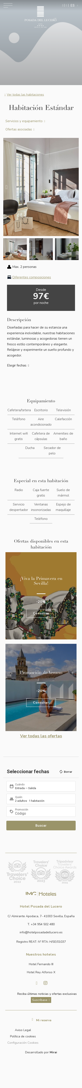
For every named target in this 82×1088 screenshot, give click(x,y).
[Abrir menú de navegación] (7, 5)
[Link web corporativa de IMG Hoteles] (41, 894)
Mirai (53, 1052)
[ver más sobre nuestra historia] (41, 1000)
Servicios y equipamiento (24, 121)
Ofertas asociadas (18, 129)
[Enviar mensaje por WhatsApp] (62, 5)
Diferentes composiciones (31, 277)
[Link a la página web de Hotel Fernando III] (41, 964)
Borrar (65, 772)
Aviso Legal (23, 1030)
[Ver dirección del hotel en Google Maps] (41, 916)
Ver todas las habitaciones (25, 95)
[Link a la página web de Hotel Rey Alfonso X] (41, 972)
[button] (6, 187)
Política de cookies (23, 1036)
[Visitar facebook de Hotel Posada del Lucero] (36, 983)
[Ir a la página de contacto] (66, 5)
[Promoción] (43, 813)
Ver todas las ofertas (41, 736)
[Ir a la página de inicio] (40, 16)
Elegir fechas (16, 365)
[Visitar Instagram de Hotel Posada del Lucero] (45, 983)
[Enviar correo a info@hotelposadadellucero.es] (41, 932)
